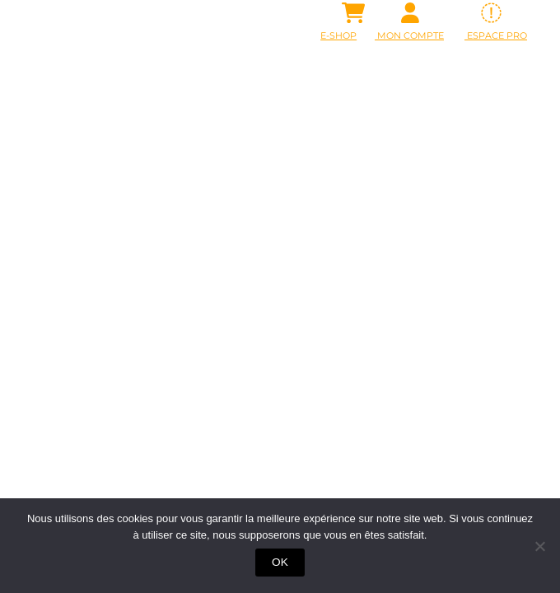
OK (280, 562)
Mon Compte (409, 35)
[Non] (539, 546)
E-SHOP (338, 35)
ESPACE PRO (495, 35)
